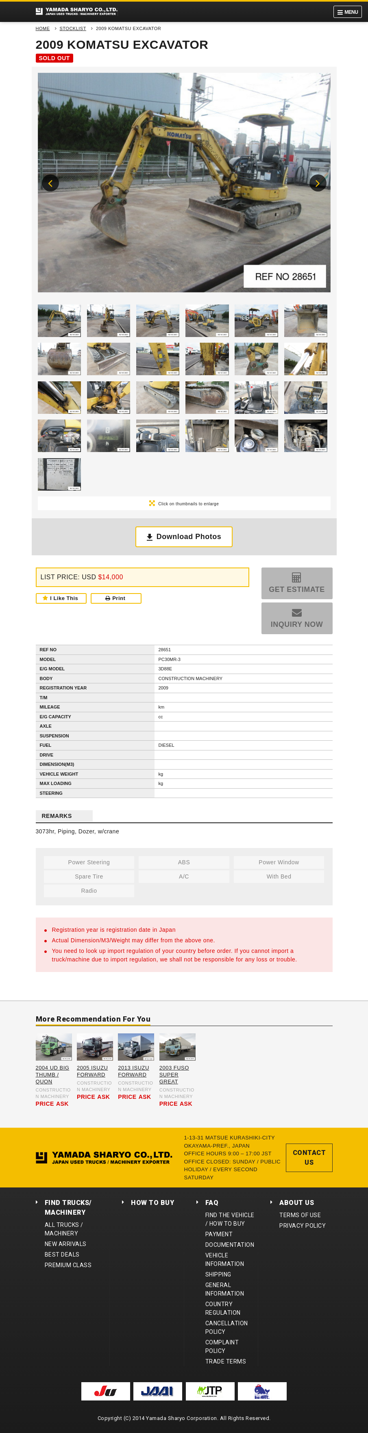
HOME (43, 28)
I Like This (64, 598)
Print (115, 598)
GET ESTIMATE (297, 589)
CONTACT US (309, 1157)
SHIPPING (218, 1274)
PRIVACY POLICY (302, 1225)
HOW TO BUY (152, 1203)
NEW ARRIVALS (66, 1244)
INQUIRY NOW (297, 624)
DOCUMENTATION (230, 1245)
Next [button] (318, 182)
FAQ (212, 1203)
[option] (184, 184)
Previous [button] (50, 182)
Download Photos (189, 537)
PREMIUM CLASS (68, 1265)
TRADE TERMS (225, 1361)
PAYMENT (219, 1234)
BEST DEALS (62, 1254)
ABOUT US (296, 1203)
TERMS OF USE (300, 1215)
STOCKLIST (73, 28)
